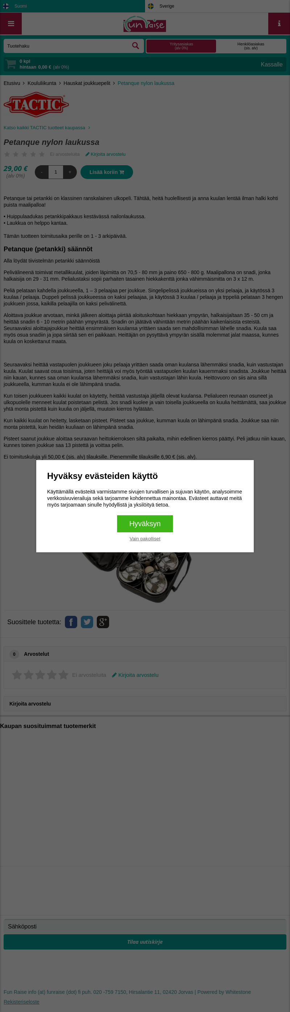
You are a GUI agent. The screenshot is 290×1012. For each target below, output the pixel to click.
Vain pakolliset (145, 538)
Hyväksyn (145, 524)
